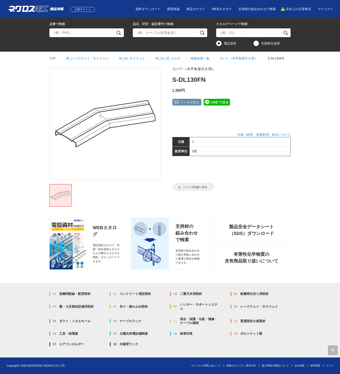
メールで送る (189, 102)
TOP (52, 58)
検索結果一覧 (200, 58)
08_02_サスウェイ (132, 58)
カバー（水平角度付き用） (238, 58)
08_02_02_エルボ (167, 58)
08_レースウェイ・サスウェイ (87, 58)
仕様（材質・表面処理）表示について (264, 134)
